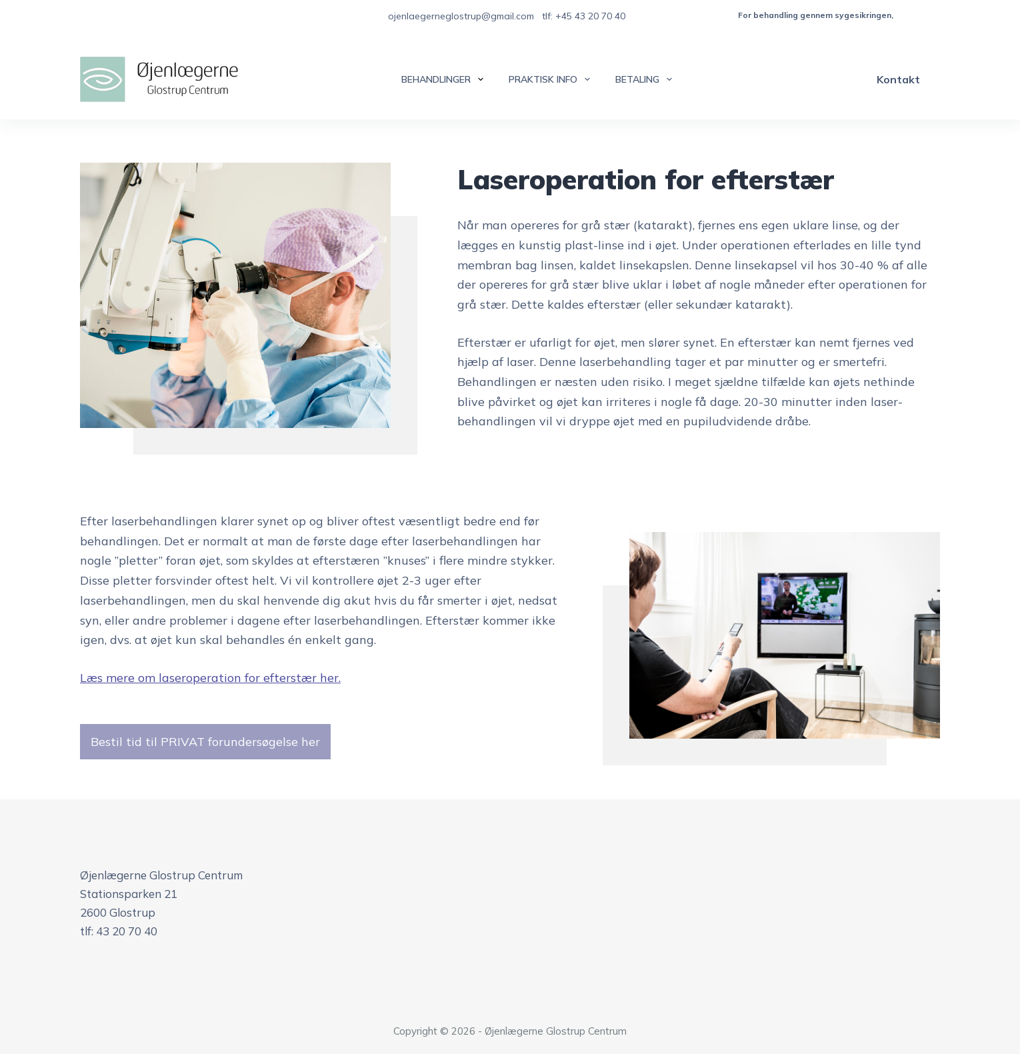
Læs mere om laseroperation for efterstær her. (210, 677)
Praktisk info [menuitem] (552, 79)
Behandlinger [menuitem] (445, 79)
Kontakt (898, 79)
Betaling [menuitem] (646, 79)
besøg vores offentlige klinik (952, 15)
